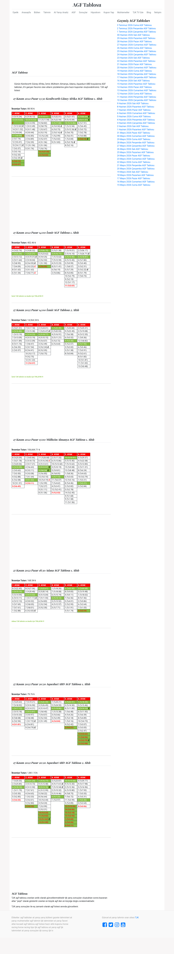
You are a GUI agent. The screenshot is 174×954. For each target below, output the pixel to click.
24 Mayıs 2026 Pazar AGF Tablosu (133, 155)
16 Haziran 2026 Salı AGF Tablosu (133, 80)
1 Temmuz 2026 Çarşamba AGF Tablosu (136, 31)
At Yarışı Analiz (61, 12)
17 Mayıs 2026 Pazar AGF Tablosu (133, 178)
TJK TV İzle (138, 12)
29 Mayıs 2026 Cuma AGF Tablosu (133, 139)
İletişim (157, 12)
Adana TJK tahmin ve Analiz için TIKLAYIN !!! (28, 621)
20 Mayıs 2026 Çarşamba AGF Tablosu (136, 168)
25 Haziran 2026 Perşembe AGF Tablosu (136, 51)
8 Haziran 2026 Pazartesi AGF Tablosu (135, 106)
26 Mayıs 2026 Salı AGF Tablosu (132, 149)
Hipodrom (95, 12)
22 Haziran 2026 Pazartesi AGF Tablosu (136, 61)
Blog (149, 12)
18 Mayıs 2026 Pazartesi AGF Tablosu (135, 175)
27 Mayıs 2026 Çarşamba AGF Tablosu (136, 146)
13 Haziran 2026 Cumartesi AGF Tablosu (136, 90)
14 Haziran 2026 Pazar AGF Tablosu (134, 87)
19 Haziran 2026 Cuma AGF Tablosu (134, 71)
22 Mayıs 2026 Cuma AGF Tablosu (133, 162)
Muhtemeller (123, 12)
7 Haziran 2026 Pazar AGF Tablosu (133, 110)
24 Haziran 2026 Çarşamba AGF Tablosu (136, 54)
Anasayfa (26, 12)
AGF (74, 12)
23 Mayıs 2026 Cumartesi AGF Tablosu (136, 159)
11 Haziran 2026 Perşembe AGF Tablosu (136, 97)
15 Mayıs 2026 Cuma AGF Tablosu (133, 185)
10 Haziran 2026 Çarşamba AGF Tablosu (136, 100)
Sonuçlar (83, 12)
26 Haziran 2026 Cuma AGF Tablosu (134, 48)
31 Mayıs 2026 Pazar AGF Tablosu (133, 132)
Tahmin (47, 12)
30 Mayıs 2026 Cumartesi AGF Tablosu (136, 136)
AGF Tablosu (87, 4)
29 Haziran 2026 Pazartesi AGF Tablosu (136, 38)
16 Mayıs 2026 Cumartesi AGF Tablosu (136, 181)
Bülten (37, 12)
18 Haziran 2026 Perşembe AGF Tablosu (136, 74)
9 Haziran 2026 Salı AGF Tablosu (133, 103)
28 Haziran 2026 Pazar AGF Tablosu (134, 41)
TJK (137, 917)
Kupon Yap (109, 12)
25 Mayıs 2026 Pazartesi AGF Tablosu (135, 152)
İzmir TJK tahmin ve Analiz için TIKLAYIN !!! (27, 296)
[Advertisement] (61, 44)
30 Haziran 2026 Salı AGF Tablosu (133, 35)
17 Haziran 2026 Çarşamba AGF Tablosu (136, 77)
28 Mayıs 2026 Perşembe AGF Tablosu (135, 142)
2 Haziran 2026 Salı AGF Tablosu (133, 126)
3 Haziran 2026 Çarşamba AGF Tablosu (136, 123)
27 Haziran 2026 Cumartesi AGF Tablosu (136, 44)
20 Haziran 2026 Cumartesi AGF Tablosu (136, 67)
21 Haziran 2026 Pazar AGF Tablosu (134, 64)
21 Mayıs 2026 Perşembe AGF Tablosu (135, 165)
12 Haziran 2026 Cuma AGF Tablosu (134, 93)
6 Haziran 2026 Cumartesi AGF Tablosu (136, 113)
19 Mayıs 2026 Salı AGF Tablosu (132, 172)
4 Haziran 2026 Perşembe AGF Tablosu (136, 119)
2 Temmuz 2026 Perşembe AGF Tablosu (136, 28)
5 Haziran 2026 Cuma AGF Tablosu (134, 116)
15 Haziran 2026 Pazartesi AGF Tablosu (136, 84)
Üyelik (15, 12)
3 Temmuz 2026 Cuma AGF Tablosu (134, 25)
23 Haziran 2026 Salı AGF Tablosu (133, 58)
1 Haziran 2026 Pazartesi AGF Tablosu (135, 129)
